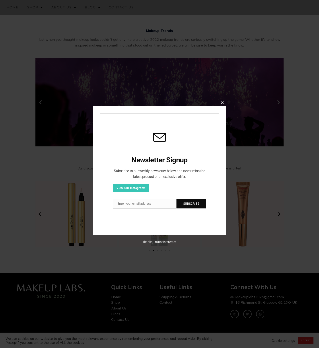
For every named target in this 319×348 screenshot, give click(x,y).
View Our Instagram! (131, 188)
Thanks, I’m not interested (159, 242)
